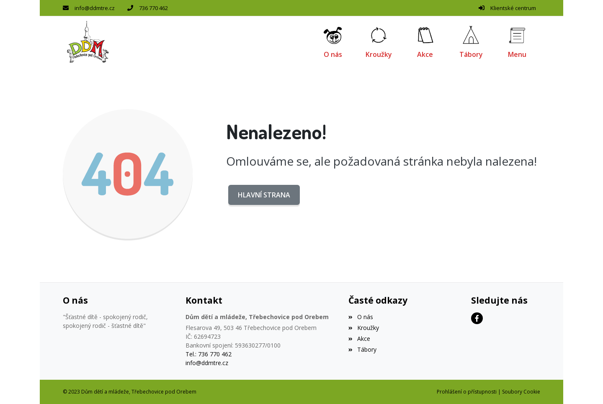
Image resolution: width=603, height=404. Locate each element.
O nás (360, 317)
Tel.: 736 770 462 (209, 354)
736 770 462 (153, 8)
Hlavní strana (264, 194)
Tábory (362, 349)
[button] (517, 41)
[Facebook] (477, 318)
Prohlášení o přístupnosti (467, 391)
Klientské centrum (513, 8)
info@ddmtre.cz (95, 8)
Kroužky (363, 328)
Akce (359, 339)
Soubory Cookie (521, 391)
